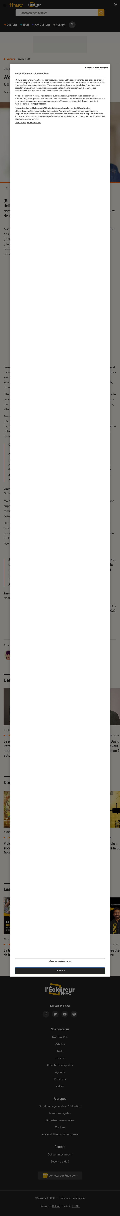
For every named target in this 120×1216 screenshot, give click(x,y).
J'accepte (60, 971)
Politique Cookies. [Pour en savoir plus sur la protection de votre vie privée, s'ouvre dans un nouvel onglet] (37, 104)
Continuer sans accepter (96, 68)
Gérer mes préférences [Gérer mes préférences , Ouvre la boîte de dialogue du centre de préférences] (60, 961)
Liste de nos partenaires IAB (28, 123)
